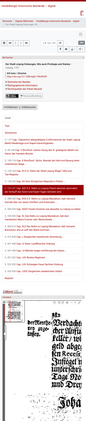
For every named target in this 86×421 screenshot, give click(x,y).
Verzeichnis (11, 132)
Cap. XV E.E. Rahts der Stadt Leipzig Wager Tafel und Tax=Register (38, 173)
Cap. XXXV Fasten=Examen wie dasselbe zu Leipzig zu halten (43, 209)
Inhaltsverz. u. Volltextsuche (20, 107)
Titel (7, 126)
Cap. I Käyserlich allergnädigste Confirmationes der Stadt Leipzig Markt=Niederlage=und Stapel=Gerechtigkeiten (42, 141)
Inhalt (8, 118)
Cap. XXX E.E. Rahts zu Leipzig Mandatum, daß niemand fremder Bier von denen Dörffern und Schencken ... (40, 200)
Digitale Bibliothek (24, 21)
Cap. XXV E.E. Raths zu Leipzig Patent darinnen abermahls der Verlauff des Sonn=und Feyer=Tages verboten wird (41, 190)
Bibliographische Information (22, 85)
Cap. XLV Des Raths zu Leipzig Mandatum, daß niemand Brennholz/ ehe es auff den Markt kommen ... (40, 228)
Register (9, 278)
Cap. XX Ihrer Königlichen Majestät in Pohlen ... (35, 181)
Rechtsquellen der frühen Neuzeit (24, 89)
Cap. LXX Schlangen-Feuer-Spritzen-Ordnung (34, 264)
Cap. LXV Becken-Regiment (25, 257)
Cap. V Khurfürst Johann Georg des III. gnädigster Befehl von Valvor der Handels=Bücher (41, 152)
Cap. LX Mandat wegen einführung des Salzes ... (36, 250)
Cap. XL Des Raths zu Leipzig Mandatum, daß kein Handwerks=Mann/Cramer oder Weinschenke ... (37, 218)
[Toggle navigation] (81, 34)
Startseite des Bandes (18, 82)
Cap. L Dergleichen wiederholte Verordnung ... (34, 236)
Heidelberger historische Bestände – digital (28, 6)
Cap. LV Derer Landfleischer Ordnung (30, 243)
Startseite (7, 21)
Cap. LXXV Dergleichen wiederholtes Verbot (33, 271)
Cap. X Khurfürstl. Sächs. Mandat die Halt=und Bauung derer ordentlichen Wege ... (42, 162)
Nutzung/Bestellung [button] (30, 96)
